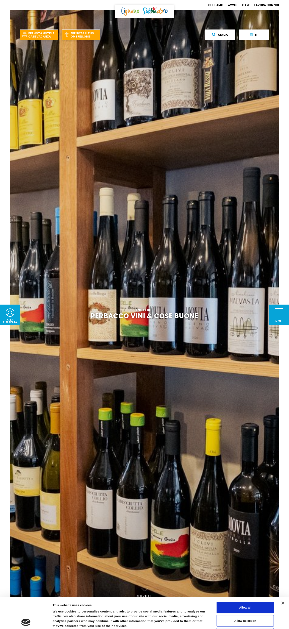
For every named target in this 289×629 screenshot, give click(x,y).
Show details (210, 621)
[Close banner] (282, 572)
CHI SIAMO (215, 5)
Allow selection (245, 589)
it (254, 35)
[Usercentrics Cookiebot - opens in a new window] (26, 621)
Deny (245, 602)
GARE (246, 5)
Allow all (245, 576)
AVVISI (232, 5)
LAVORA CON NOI (266, 5)
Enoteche (144, 310)
